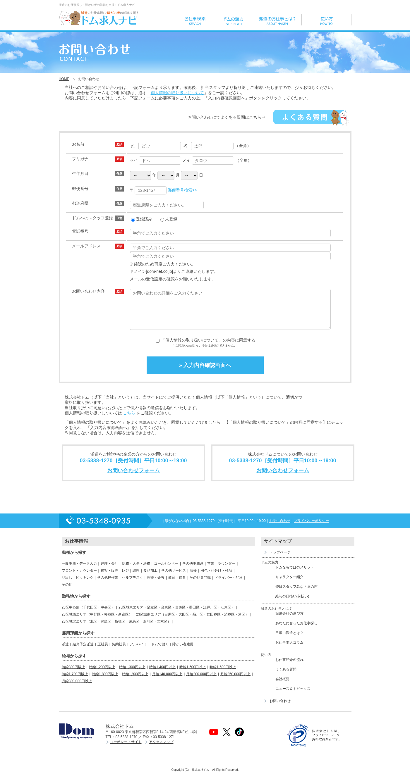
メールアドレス (86, 246)
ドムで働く (160, 651)
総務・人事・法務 (136, 570)
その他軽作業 (107, 584)
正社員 (102, 651)
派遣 (65, 651)
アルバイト (138, 651)
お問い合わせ (279, 528)
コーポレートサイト (126, 749)
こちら (129, 420)
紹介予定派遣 (83, 651)
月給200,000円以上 (201, 681)
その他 (67, 592)
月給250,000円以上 (235, 681)
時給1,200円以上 (102, 674)
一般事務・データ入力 (79, 570)
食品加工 (150, 577)
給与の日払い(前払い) (292, 603)
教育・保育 (177, 584)
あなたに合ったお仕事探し (296, 630)
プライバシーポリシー (311, 528)
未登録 (168, 219)
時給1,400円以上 (162, 674)
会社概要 (282, 686)
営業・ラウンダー (221, 570)
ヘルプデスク (132, 584)
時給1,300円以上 (132, 674)
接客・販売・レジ (115, 577)
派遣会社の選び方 (289, 620)
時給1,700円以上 (75, 681)
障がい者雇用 (182, 651)
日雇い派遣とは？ (289, 640)
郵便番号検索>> (182, 190)
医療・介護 (155, 584)
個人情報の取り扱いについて (177, 92)
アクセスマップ (161, 749)
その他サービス (173, 577)
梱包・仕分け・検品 (216, 577)
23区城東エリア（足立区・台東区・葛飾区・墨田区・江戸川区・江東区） (177, 614)
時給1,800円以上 (105, 681)
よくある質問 (285, 676)
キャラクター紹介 (289, 584)
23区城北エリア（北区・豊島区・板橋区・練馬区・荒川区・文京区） (116, 628)
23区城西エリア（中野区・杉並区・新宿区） (97, 621)
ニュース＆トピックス (292, 696)
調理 (136, 577)
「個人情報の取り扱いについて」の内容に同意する (208, 347)
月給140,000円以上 (167, 681)
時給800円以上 (73, 674)
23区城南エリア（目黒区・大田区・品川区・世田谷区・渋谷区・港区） (192, 621)
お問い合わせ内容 (88, 291)
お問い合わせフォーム (133, 477)
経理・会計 (109, 570)
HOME (64, 79)
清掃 (193, 577)
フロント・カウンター (79, 577)
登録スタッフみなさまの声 (296, 594)
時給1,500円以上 (192, 674)
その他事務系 (192, 570)
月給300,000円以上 (77, 688)
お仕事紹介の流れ (289, 667)
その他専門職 (200, 584)
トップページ (280, 559)
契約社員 (119, 651)
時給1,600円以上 (223, 674)
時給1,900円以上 (135, 681)
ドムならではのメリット (294, 574)
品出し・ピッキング (77, 584)
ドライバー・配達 (229, 584)
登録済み (141, 219)
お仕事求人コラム (289, 649)
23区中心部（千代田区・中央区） (88, 614)
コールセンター (166, 570)
